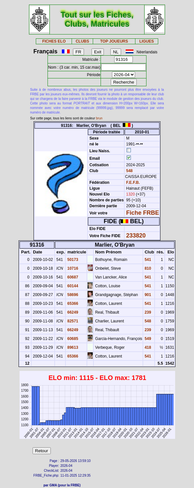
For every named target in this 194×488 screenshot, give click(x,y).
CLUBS (82, 41)
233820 (136, 235)
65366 (72, 303)
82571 (72, 321)
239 (147, 312)
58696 (72, 294)
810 (147, 268)
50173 (72, 259)
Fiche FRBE (142, 213)
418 (147, 347)
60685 (72, 338)
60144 (72, 286)
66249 (72, 312)
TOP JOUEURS (114, 41)
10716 (72, 268)
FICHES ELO (54, 41)
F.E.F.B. (133, 182)
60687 (72, 277)
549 (147, 338)
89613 (72, 347)
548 (128, 171)
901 (147, 294)
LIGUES (146, 41)
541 (147, 259)
